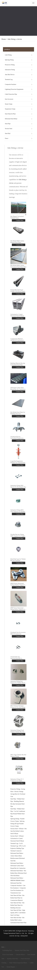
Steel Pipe (7, 123)
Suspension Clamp (10, 109)
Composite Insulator (10, 84)
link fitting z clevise (15, 39)
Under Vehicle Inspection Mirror (18, 963)
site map (17, 936)
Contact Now (19, 220)
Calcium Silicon (20, 954)
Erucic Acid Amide (7, 954)
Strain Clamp (8, 104)
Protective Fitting (10, 64)
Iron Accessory (9, 99)
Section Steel (8, 128)
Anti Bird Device (9, 74)
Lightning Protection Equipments (14, 89)
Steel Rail (7, 133)
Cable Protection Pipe (11, 94)
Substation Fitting (10, 69)
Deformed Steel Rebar (11, 118)
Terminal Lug (8, 79)
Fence (6, 138)
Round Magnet (11, 967)
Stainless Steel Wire (12, 958)
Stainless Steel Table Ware (22, 950)
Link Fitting (8, 55)
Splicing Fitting (9, 60)
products (7, 49)
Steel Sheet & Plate (10, 114)
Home (3, 39)
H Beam (21, 828)
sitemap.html (24, 936)
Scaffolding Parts (7, 950)
